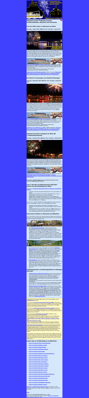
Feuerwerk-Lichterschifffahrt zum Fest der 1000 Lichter (38, 64)
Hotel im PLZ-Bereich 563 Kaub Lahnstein (38, 372)
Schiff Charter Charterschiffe (42, 313)
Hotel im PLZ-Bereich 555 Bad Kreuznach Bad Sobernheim (41, 353)
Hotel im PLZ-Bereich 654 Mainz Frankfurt (38, 384)
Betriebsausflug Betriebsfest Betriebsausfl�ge (44, 308)
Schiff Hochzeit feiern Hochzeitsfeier (35, 324)
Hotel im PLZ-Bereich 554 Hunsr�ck (37, 351)
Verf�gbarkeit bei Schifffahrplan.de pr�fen (36, 72)
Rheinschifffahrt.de (33, 260)
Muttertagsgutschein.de (40, 296)
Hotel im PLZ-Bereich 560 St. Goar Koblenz (38, 355)
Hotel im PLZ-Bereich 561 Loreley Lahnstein (38, 359)
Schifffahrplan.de (30, 300)
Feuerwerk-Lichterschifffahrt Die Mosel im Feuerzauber (38, 118)
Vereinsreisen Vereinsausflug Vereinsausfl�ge (44, 302)
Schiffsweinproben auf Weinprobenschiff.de (38, 273)
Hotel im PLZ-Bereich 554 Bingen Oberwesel (38, 349)
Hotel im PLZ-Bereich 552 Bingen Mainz (37, 347)
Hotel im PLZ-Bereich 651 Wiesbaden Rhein (38, 378)
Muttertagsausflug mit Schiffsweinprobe (37, 286)
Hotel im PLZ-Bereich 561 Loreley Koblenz (38, 361)
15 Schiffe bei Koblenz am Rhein (34, 320)
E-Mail (28, 392)
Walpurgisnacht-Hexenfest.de (37, 227)
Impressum (50, 395)
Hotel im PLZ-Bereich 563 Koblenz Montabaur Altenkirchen (41, 374)
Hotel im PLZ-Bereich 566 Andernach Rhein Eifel (39, 376)
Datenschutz (56, 395)
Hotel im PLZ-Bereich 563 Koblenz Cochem (38, 370)
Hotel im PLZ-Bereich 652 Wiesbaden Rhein (38, 380)
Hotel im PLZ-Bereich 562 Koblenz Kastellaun (39, 365)
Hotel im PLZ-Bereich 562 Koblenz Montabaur (39, 363)
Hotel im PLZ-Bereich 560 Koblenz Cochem (38, 357)
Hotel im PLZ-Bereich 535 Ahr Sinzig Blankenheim (40, 343)
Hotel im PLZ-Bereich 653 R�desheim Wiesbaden (39, 382)
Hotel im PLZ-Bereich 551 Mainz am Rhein (38, 345)
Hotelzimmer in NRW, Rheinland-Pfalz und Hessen (37, 386)
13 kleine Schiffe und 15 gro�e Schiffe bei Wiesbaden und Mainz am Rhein (43, 318)
